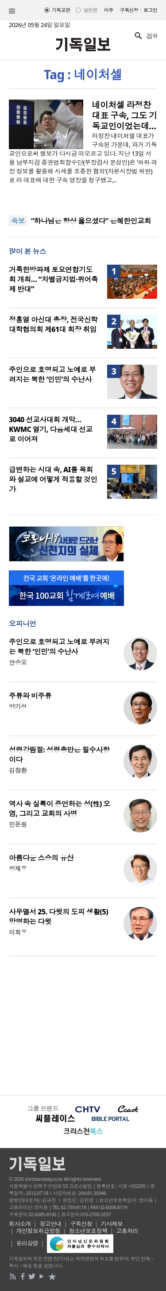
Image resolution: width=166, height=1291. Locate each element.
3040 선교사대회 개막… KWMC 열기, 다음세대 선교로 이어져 (51, 429)
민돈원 (18, 824)
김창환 (18, 770)
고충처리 (127, 1231)
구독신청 (129, 10)
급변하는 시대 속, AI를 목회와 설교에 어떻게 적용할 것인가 (53, 479)
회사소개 (20, 1224)
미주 (108, 10)
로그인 (150, 10)
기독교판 (61, 10)
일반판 (90, 10)
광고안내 (50, 1224)
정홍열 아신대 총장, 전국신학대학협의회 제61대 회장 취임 (53, 324)
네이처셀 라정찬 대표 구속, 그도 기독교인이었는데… (124, 115)
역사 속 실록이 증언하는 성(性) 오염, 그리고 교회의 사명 (59, 808)
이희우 (18, 932)
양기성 (18, 706)
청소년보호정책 (88, 1231)
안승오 (18, 662)
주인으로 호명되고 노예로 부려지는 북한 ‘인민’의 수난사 (52, 374)
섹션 (12, 11)
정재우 (18, 868)
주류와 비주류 (30, 696)
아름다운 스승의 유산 (41, 858)
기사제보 (112, 1224)
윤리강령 (27, 1243)
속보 (18, 221)
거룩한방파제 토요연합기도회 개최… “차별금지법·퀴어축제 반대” (53, 279)
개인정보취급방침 (38, 1231)
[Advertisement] (83, 1024)
